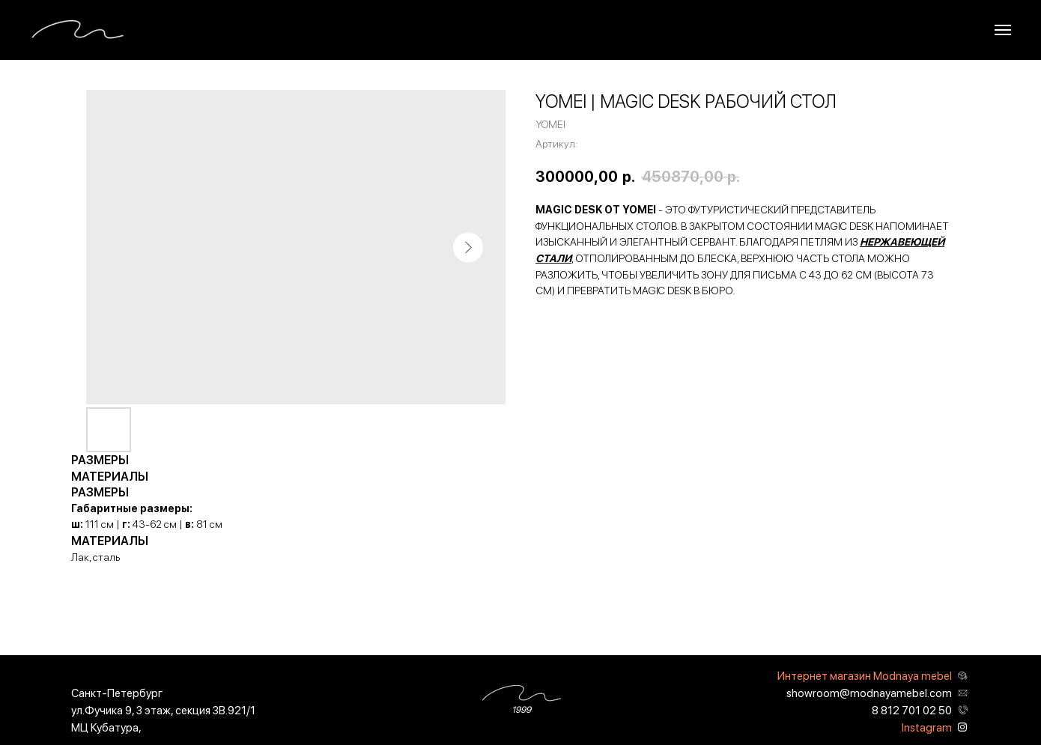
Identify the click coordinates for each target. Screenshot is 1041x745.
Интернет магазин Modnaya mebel (864, 676)
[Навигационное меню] (1003, 30)
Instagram (927, 728)
